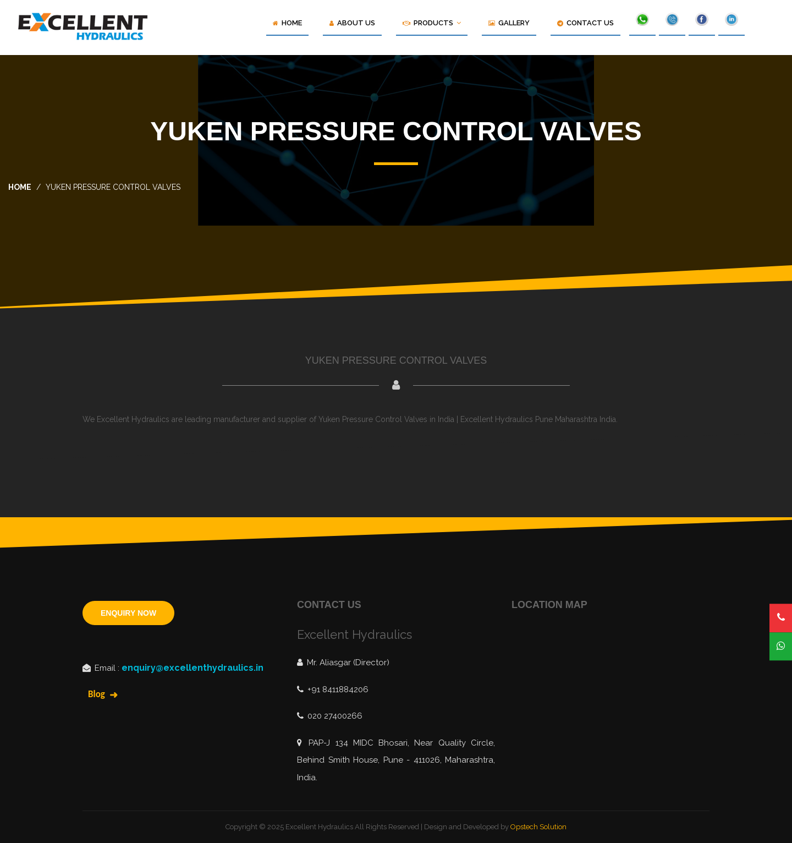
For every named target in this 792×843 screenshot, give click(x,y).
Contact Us (585, 23)
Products (432, 23)
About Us (352, 23)
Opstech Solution (538, 827)
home (19, 187)
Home (287, 23)
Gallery (509, 23)
